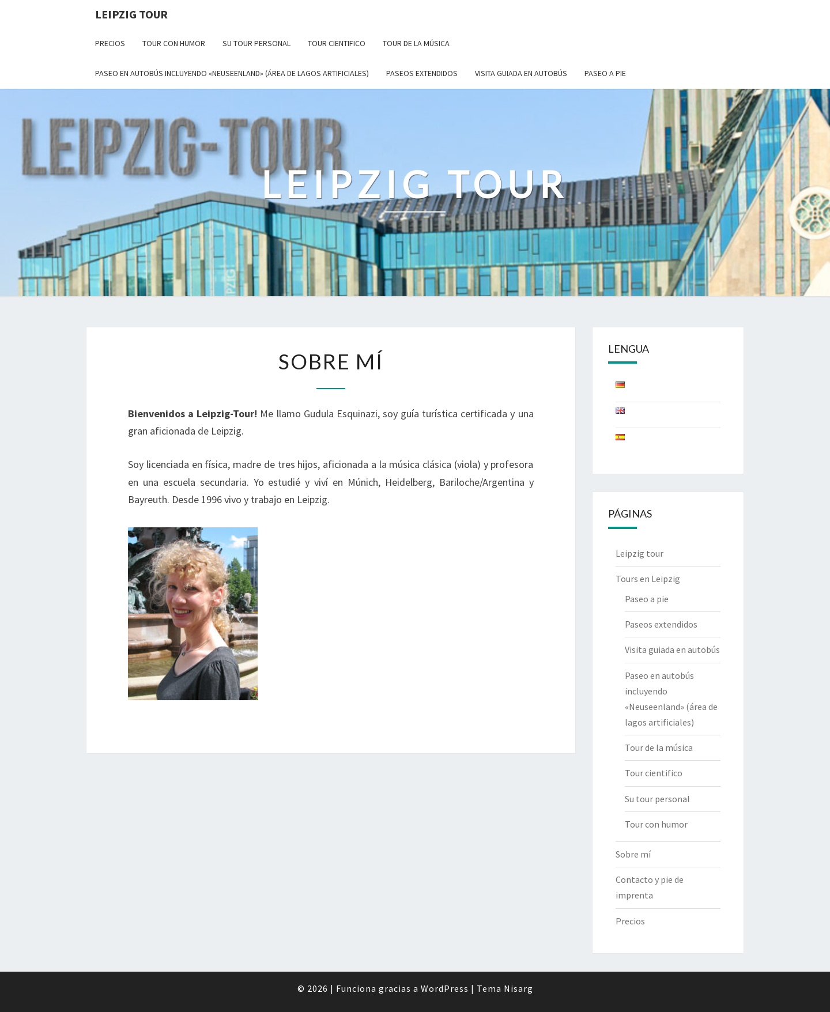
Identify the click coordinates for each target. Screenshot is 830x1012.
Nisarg (518, 988)
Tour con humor (173, 43)
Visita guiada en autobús (521, 73)
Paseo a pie (605, 73)
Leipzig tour (639, 553)
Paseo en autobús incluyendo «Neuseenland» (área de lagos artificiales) (232, 73)
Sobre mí (633, 854)
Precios (110, 43)
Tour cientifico (336, 43)
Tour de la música (416, 43)
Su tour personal (256, 43)
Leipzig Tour (131, 14)
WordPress (445, 988)
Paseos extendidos (422, 73)
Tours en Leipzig (648, 578)
